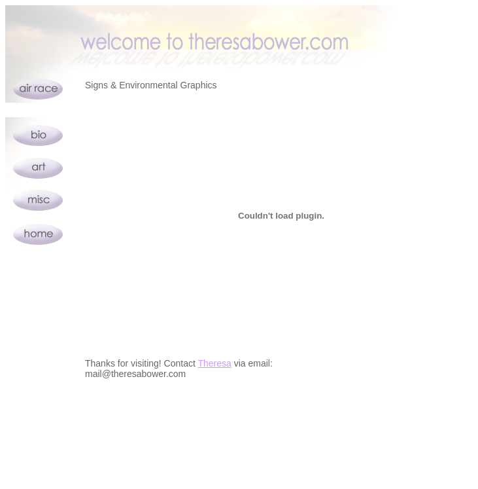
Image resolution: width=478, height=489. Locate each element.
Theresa (214, 363)
